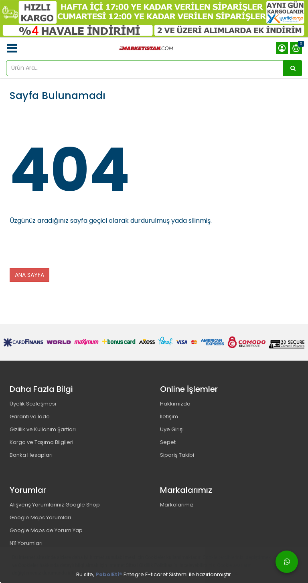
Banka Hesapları (31, 455)
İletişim (169, 416)
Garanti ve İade (30, 416)
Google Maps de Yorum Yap (46, 530)
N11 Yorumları (26, 543)
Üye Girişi (172, 429)
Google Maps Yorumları (40, 517)
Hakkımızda (175, 403)
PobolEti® (108, 574)
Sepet (168, 442)
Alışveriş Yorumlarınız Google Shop (55, 504)
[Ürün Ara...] (293, 68)
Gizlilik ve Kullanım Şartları (43, 429)
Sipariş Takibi (177, 455)
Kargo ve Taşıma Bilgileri (41, 442)
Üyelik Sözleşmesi (33, 403)
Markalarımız (177, 504)
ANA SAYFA (29, 275)
